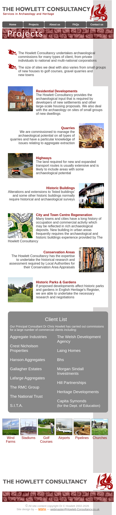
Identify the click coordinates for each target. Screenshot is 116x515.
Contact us (96, 24)
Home (12, 24)
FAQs (75, 24)
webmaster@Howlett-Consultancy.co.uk (75, 509)
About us (54, 24)
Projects (34, 24)
